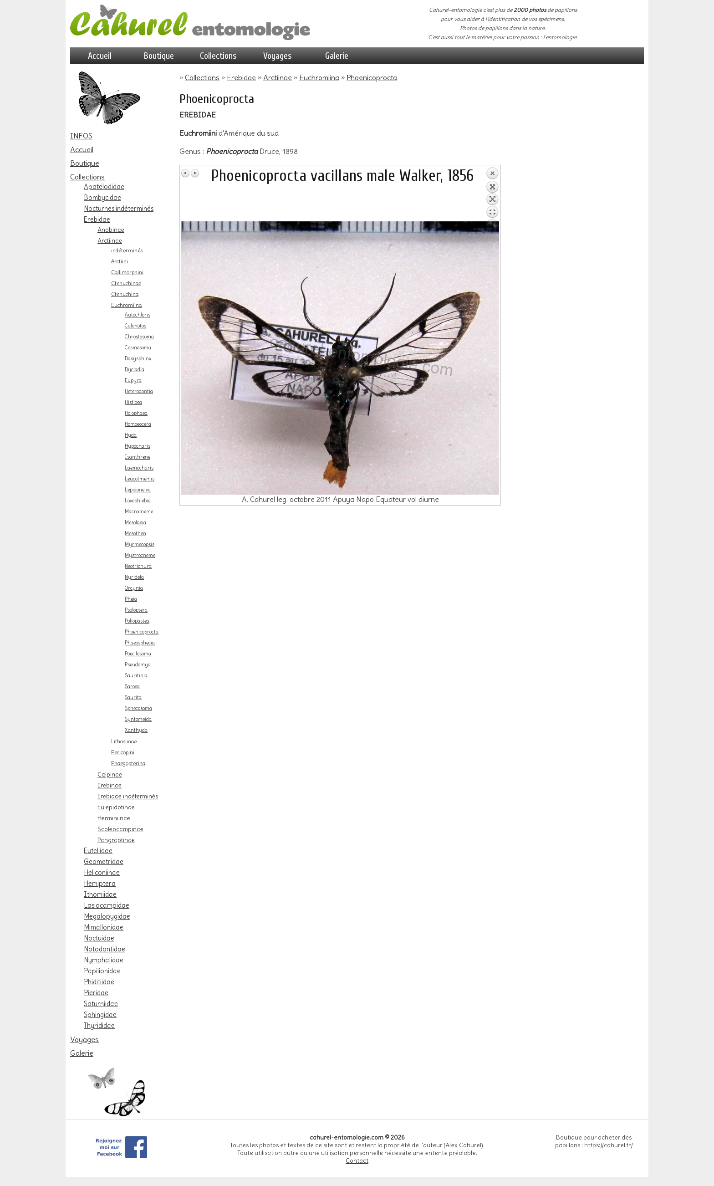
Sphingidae (100, 1015)
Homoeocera (138, 424)
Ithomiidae (100, 894)
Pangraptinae (116, 839)
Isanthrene (137, 457)
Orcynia (134, 588)
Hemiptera (100, 883)
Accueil (100, 56)
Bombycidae (102, 198)
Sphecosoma (138, 708)
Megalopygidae (107, 916)
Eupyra (133, 380)
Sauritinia (136, 676)
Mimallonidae (103, 927)
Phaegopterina (128, 763)
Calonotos (135, 326)
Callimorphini (127, 272)
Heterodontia (139, 391)
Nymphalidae (103, 960)
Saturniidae (101, 1004)
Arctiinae (109, 240)
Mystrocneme (140, 555)
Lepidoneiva (138, 490)
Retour (492, 194)
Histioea (133, 402)
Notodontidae (104, 949)
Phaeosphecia (140, 643)
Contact (357, 1161)
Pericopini (122, 752)
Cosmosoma (138, 348)
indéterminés (127, 250)
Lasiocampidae (106, 905)
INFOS (81, 135)
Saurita (133, 697)
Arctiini (119, 261)
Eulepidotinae (116, 807)
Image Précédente (185, 173)
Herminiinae (113, 818)
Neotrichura (138, 566)
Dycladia (134, 370)
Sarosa (132, 687)
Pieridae (96, 993)
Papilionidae (102, 971)
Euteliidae (98, 851)
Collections (218, 56)
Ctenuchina (124, 294)
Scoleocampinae (120, 829)
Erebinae (109, 785)
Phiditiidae (99, 982)
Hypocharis (137, 446)
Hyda (131, 435)
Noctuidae (99, 938)
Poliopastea (137, 621)
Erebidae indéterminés (127, 796)
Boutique (159, 56)
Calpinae (109, 774)
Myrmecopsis (139, 544)
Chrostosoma (139, 337)
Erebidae (97, 219)
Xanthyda (136, 730)
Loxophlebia (138, 501)
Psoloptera (136, 610)
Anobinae (110, 229)
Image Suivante (194, 173)
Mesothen (135, 534)
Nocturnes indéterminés (118, 208)
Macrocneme (139, 512)
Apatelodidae (104, 187)
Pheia (131, 599)
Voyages (277, 56)
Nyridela (134, 577)
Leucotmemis (139, 479)
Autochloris (137, 315)
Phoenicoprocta (141, 632)
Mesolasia (135, 523)
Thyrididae (99, 1026)
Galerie (336, 56)
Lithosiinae (124, 741)
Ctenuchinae (126, 283)
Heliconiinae (102, 873)
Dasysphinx (138, 359)
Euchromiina (126, 305)
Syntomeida (138, 719)
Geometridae (103, 862)
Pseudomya (138, 665)
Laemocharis (139, 468)
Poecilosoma (138, 654)
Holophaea (136, 413)
